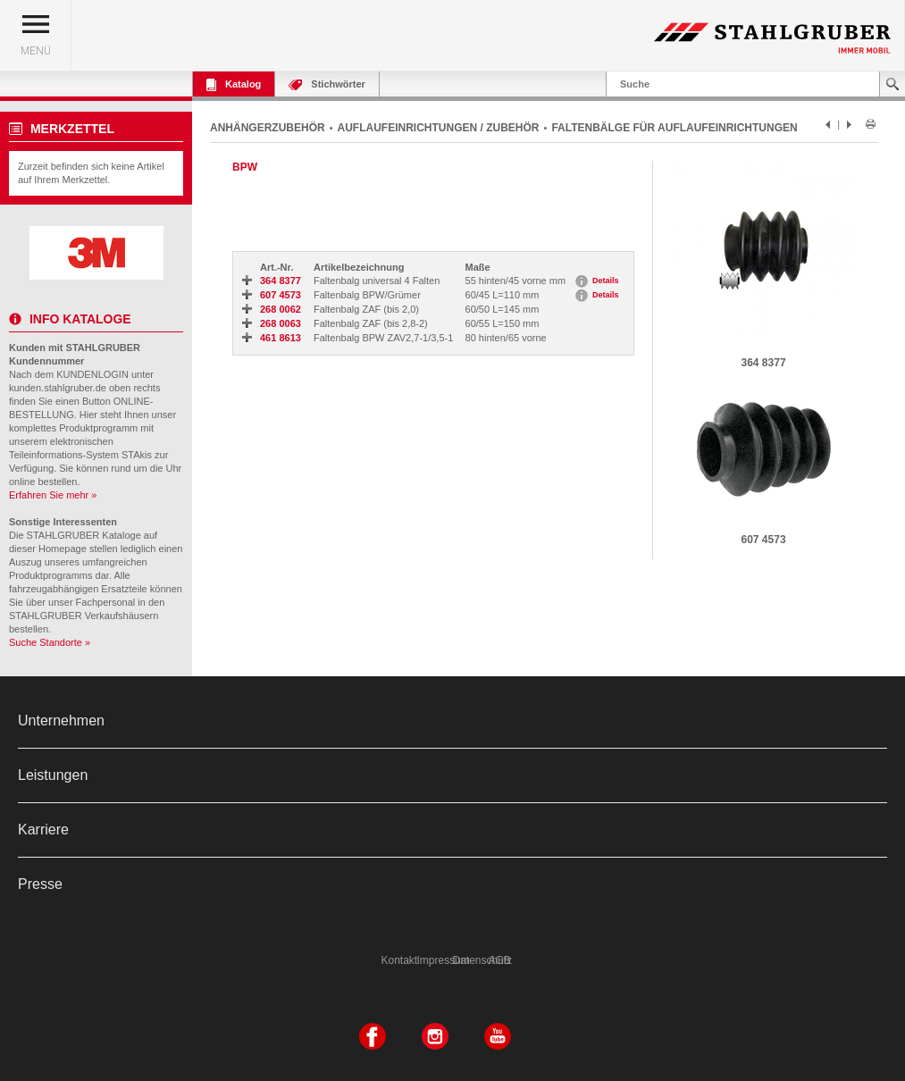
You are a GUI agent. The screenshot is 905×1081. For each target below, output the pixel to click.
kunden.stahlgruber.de (57, 387)
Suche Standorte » (49, 642)
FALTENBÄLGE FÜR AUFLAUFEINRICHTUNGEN (674, 128)
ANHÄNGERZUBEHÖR (267, 128)
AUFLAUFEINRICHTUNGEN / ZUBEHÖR (439, 128)
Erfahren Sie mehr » (52, 495)
